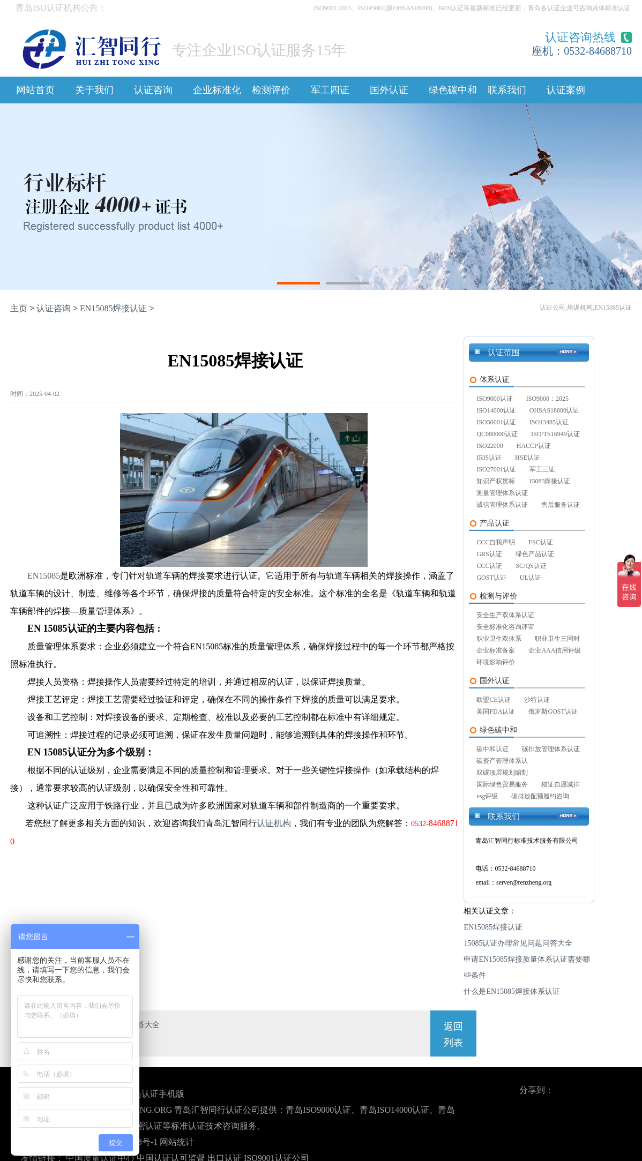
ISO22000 (489, 446)
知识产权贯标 (495, 481)
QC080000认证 (497, 434)
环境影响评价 (495, 662)
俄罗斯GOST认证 (552, 711)
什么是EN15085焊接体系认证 (512, 991)
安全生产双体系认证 (505, 615)
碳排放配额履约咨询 (540, 796)
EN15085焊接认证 (113, 308)
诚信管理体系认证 (502, 504)
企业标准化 (217, 90)
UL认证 (530, 577)
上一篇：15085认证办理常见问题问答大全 (90, 1025)
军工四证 (330, 90)
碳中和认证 (492, 749)
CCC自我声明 (495, 542)
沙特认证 (537, 699)
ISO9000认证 (494, 398)
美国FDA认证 (495, 711)
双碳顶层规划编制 (502, 772)
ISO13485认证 (549, 422)
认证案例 (566, 90)
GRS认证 (489, 554)
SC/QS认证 (531, 566)
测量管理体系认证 (502, 493)
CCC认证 (489, 566)
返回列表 (453, 1034)
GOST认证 (491, 577)
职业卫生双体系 (498, 638)
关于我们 (94, 90)
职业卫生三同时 (557, 638)
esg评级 (487, 796)
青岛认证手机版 (154, 1093)
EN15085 (43, 575)
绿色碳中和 (453, 90)
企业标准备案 (495, 650)
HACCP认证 (534, 446)
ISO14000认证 (496, 410)
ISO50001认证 (496, 422)
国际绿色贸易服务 (502, 784)
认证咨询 (153, 90)
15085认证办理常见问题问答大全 (518, 943)
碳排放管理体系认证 (551, 749)
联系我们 (507, 90)
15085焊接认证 (549, 481)
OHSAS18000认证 (554, 410)
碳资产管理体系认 (502, 761)
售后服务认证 (560, 504)
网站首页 (35, 90)
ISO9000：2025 (547, 398)
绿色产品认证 (535, 554)
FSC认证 (540, 542)
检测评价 (271, 90)
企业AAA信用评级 (554, 650)
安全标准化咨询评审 (505, 627)
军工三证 (542, 469)
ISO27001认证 (496, 469)
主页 (18, 308)
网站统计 (177, 1142)
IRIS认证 (489, 457)
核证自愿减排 (560, 784)
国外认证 (389, 90)
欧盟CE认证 (493, 699)
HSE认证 (527, 457)
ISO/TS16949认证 (555, 434)
